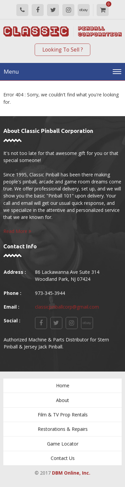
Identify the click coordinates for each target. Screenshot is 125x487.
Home (62, 385)
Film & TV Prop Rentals (63, 414)
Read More (17, 231)
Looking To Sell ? (62, 49)
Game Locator (62, 443)
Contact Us (63, 458)
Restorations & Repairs (63, 429)
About (62, 400)
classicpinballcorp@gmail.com (67, 307)
